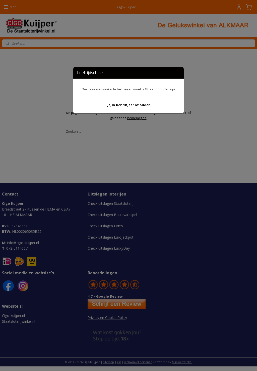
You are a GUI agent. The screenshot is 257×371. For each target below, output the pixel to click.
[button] (128, 105)
